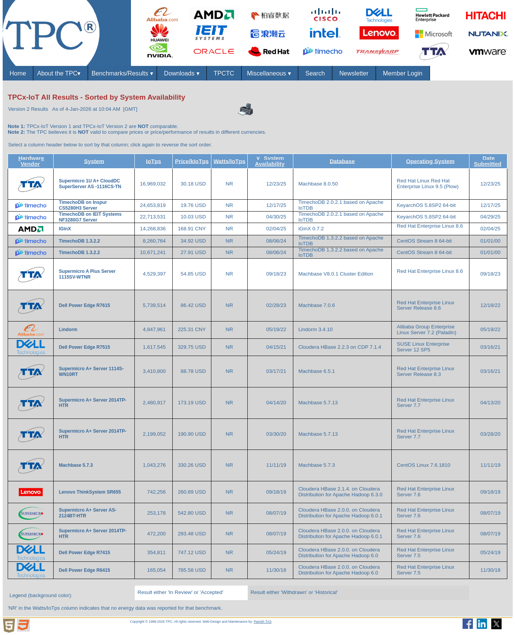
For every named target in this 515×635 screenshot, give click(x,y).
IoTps (153, 161)
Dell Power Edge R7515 (85, 347)
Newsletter (354, 73)
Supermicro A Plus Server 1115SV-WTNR (87, 274)
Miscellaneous (269, 73)
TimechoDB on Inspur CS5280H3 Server (83, 205)
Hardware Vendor (31, 161)
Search (315, 73)
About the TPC (60, 73)
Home (17, 73)
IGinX (65, 228)
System (94, 161)
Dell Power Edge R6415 (85, 570)
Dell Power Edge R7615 (85, 305)
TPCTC (223, 73)
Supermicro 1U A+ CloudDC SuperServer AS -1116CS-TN (90, 183)
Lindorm (69, 329)
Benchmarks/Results (122, 73)
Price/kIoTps (192, 161)
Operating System (430, 161)
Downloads (181, 73)
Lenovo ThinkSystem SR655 (90, 492)
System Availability (270, 161)
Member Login (402, 73)
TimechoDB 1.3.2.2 (80, 241)
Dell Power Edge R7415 (85, 552)
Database (342, 161)
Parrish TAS (262, 622)
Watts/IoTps (229, 161)
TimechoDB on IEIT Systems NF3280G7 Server (90, 217)
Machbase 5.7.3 (76, 465)
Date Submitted (487, 161)
